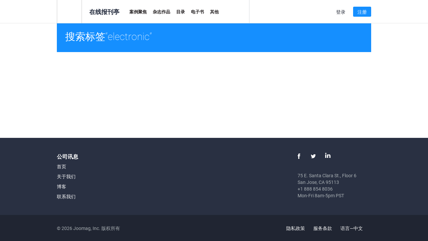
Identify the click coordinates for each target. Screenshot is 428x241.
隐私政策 (295, 228)
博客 (61, 186)
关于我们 (66, 176)
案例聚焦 (138, 12)
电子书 (197, 12)
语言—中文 (355, 228)
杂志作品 (161, 12)
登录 (340, 12)
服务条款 (322, 228)
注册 (362, 12)
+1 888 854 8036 (315, 189)
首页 (61, 166)
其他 (214, 12)
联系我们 (66, 196)
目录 (180, 12)
